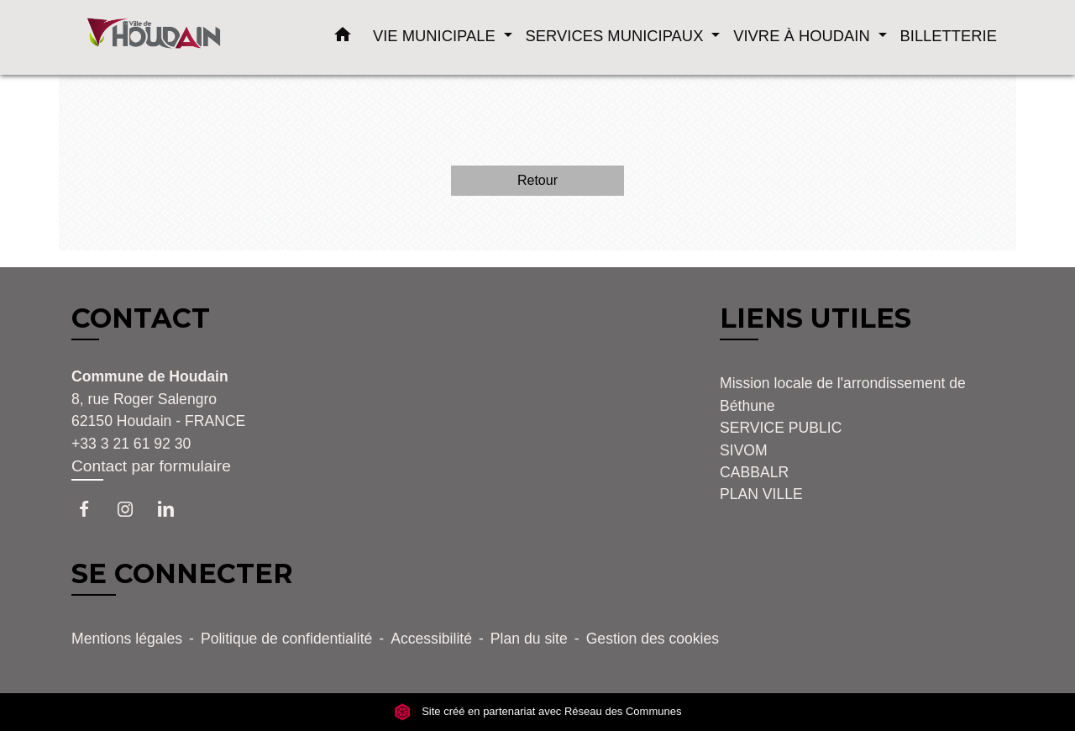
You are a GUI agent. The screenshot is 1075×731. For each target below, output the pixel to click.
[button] (342, 38)
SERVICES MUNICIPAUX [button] (617, 36)
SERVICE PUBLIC (781, 427)
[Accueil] (176, 37)
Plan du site (529, 638)
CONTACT (140, 318)
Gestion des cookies (652, 638)
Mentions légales (126, 638)
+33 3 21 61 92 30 (131, 443)
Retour (537, 180)
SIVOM (744, 450)
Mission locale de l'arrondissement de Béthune (843, 394)
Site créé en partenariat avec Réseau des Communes (538, 711)
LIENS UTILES (815, 318)
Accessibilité (431, 638)
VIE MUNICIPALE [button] (436, 36)
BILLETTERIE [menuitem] (949, 36)
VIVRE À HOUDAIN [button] (803, 36)
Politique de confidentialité (286, 638)
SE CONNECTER (182, 573)
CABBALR (754, 472)
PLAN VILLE (761, 494)
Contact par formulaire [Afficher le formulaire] (151, 466)
